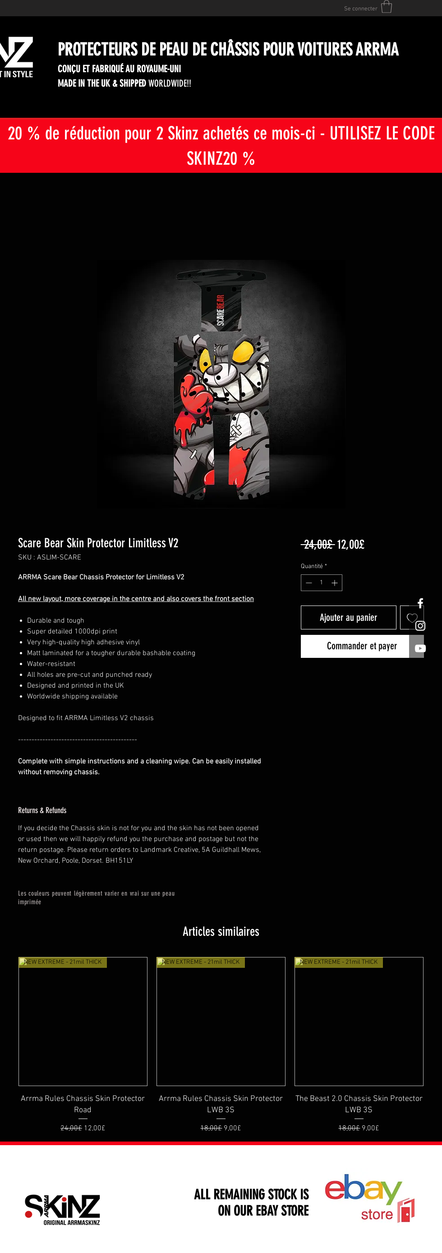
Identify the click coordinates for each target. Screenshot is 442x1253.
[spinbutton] (321, 583)
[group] (221, 1045)
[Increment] (335, 583)
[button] (386, 6)
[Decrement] (307, 583)
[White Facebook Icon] (420, 603)
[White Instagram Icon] (420, 626)
